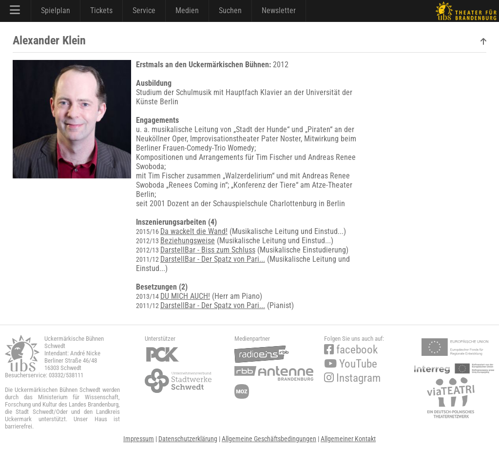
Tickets (101, 10)
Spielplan (55, 10)
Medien (187, 10)
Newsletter (279, 10)
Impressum (138, 439)
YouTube (350, 363)
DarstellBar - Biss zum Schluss (207, 249)
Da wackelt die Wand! (194, 231)
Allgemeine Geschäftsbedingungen (269, 439)
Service (144, 10)
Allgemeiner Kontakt (348, 439)
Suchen (230, 10)
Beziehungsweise (187, 240)
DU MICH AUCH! (185, 296)
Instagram (352, 378)
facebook (351, 349)
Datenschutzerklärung (187, 439)
